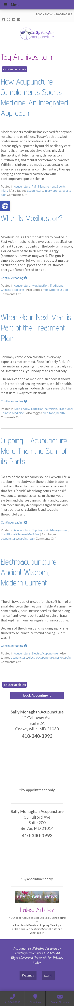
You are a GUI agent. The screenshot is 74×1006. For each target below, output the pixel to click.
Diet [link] (17, 408)
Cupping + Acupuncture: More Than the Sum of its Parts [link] (34, 451)
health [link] (60, 413)
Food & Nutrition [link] (32, 408)
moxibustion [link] (59, 289)
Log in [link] (48, 975)
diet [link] (45, 413)
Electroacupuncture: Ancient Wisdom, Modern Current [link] (29, 572)
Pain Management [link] (44, 186)
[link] (5, 206)
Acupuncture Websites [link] (28, 948)
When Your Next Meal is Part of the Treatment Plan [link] (36, 327)
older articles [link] (14, 69)
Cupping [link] (37, 530)
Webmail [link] (28, 975)
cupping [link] (23, 538)
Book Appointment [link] (37, 695)
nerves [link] (59, 657)
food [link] (52, 413)
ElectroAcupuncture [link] (45, 653)
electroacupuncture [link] (41, 657)
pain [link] (32, 538)
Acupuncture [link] (22, 186)
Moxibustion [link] (40, 285)
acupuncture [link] (35, 190)
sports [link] (57, 190)
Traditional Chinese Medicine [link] (20, 534)
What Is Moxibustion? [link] (31, 218)
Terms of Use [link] (43, 958)
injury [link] (48, 190)
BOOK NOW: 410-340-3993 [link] (54, 14)
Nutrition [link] (51, 408)
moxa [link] (46, 289)
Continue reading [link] (14, 278)
